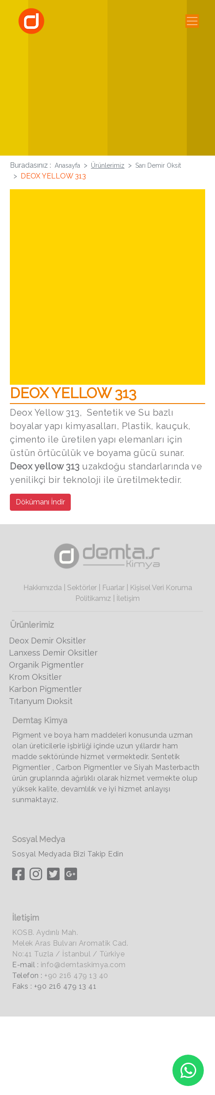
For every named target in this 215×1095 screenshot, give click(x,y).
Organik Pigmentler (46, 664)
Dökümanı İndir (40, 502)
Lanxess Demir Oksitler (53, 652)
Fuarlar (113, 587)
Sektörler (82, 587)
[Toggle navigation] (192, 21)
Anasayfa (67, 165)
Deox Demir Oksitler (47, 640)
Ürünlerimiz (108, 165)
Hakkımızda (42, 587)
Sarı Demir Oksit (158, 165)
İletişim (128, 598)
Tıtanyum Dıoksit (41, 701)
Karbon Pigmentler (45, 689)
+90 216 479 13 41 (65, 986)
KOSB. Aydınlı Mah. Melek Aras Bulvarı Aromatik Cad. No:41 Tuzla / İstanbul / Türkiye (70, 943)
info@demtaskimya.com (83, 964)
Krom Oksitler (35, 677)
